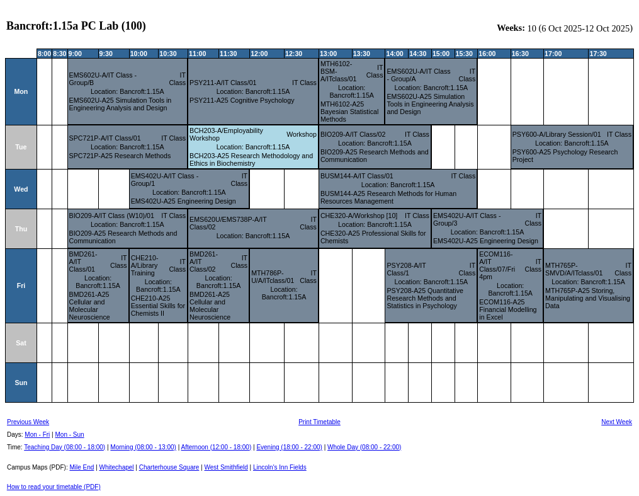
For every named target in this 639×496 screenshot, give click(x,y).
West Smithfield (226, 467)
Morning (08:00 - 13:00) (143, 447)
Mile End (81, 467)
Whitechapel (116, 467)
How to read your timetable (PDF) (54, 486)
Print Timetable (319, 421)
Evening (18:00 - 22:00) (289, 447)
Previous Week (28, 421)
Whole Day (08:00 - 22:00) (364, 447)
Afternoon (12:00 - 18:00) (216, 447)
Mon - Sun (69, 434)
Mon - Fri (37, 434)
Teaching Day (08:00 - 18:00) (64, 447)
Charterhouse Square (169, 467)
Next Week (616, 421)
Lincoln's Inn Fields (280, 467)
